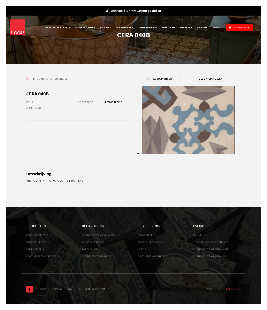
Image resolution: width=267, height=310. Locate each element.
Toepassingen (90, 249)
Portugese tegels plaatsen (99, 235)
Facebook (36, 289)
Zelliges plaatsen (93, 242)
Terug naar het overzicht (50, 79)
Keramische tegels (38, 242)
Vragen (202, 27)
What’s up (168, 27)
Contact (217, 27)
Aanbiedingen (124, 27)
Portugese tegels (58, 27)
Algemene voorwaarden (94, 289)
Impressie (186, 27)
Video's (141, 249)
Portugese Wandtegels (152, 256)
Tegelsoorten (147, 27)
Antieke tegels (85, 27)
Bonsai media (233, 289)
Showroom (200, 235)
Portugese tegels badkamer (211, 249)
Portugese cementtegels (42, 256)
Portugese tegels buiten (98, 256)
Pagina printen (162, 78)
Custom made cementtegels (210, 242)
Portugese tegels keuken (209, 256)
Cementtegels (35, 249)
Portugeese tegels (38, 235)
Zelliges (105, 27)
